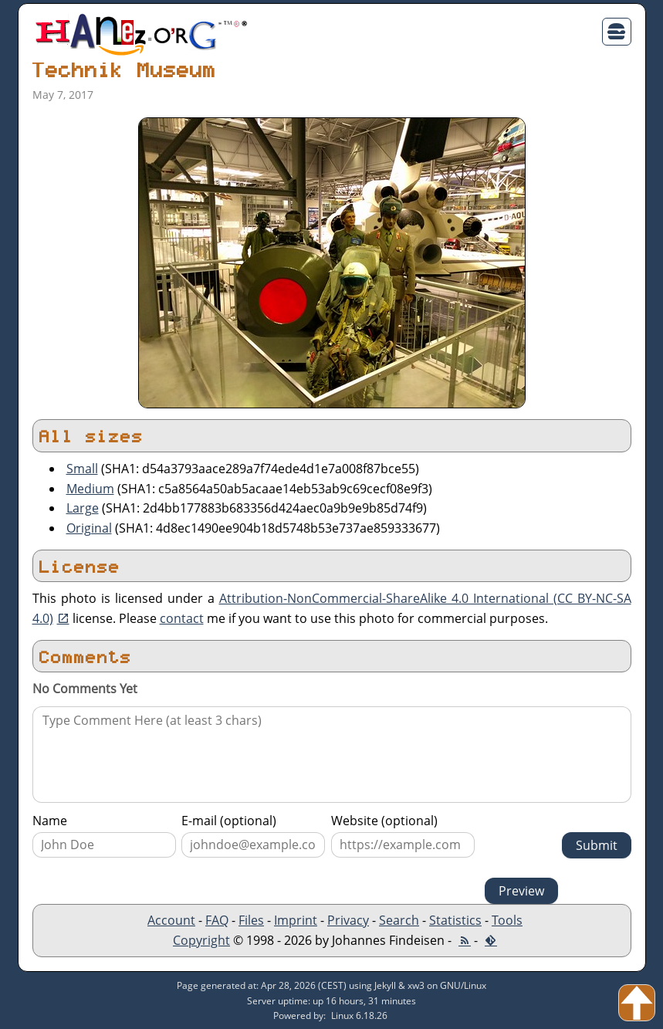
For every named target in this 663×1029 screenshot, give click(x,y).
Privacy (348, 920)
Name (49, 820)
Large (82, 507)
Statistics (455, 920)
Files (251, 920)
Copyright (201, 940)
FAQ (216, 920)
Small (82, 468)
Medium (90, 488)
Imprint (295, 920)
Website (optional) (384, 820)
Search (399, 920)
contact (182, 618)
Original (89, 528)
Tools (507, 920)
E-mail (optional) (228, 820)
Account (171, 920)
